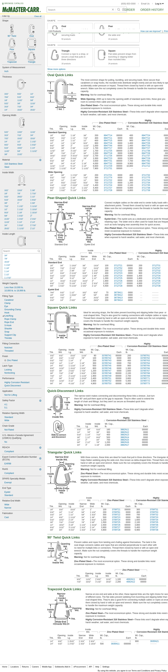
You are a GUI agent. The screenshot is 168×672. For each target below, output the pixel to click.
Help (97, 667)
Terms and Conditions (141, 671)
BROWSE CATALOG (13, 3)
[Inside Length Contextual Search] (21, 251)
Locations (15, 667)
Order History (152, 9)
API (90, 667)
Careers (35, 667)
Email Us (145, 3)
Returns (25, 667)
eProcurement (80, 667)
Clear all (37, 16)
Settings (105, 667)
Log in (159, 3)
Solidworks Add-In (62, 667)
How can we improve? (151, 31)
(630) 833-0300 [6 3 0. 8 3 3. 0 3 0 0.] (128, 3)
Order (130, 9)
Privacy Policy (161, 671)
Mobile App (47, 667)
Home (4, 667)
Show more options (56, 69)
